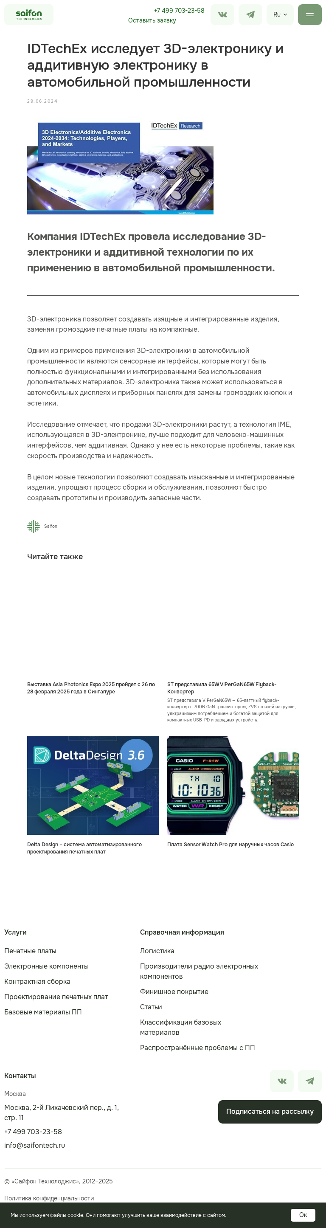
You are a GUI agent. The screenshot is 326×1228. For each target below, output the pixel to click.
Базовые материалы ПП (43, 1012)
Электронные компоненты (46, 966)
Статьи (151, 1007)
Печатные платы (30, 950)
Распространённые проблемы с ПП (197, 1047)
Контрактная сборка (37, 981)
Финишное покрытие (174, 991)
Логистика (157, 950)
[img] (250, 14)
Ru (277, 14)
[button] (151, 20)
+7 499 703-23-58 (179, 10)
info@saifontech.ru (34, 1145)
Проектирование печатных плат (56, 996)
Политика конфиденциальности (49, 1198)
